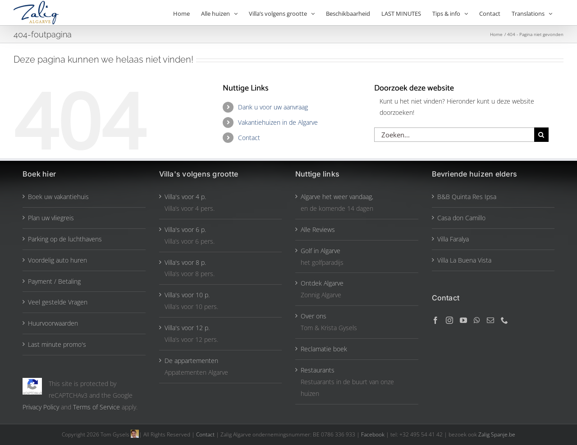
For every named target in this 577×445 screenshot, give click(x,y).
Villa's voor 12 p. (187, 327)
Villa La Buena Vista (464, 260)
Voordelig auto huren (57, 260)
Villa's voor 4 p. (185, 196)
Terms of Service (96, 407)
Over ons (313, 316)
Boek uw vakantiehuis (58, 196)
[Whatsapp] (477, 320)
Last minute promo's (57, 344)
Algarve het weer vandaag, (337, 196)
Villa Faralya (453, 239)
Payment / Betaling (54, 281)
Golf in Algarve (320, 250)
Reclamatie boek (324, 349)
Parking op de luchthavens (65, 239)
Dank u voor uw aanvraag (273, 107)
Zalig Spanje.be (496, 434)
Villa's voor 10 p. (187, 295)
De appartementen (191, 360)
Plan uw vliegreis (51, 217)
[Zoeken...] (454, 134)
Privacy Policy (41, 407)
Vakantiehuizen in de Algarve (278, 122)
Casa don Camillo (461, 217)
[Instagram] (449, 320)
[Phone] (504, 320)
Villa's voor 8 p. (185, 262)
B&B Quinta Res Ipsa (466, 196)
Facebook (373, 434)
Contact (249, 137)
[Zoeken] (541, 134)
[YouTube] (463, 320)
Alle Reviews (318, 229)
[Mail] (490, 320)
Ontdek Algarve (322, 283)
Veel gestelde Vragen (57, 302)
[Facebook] (435, 320)
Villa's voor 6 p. (185, 229)
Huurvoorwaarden (53, 323)
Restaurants (317, 370)
